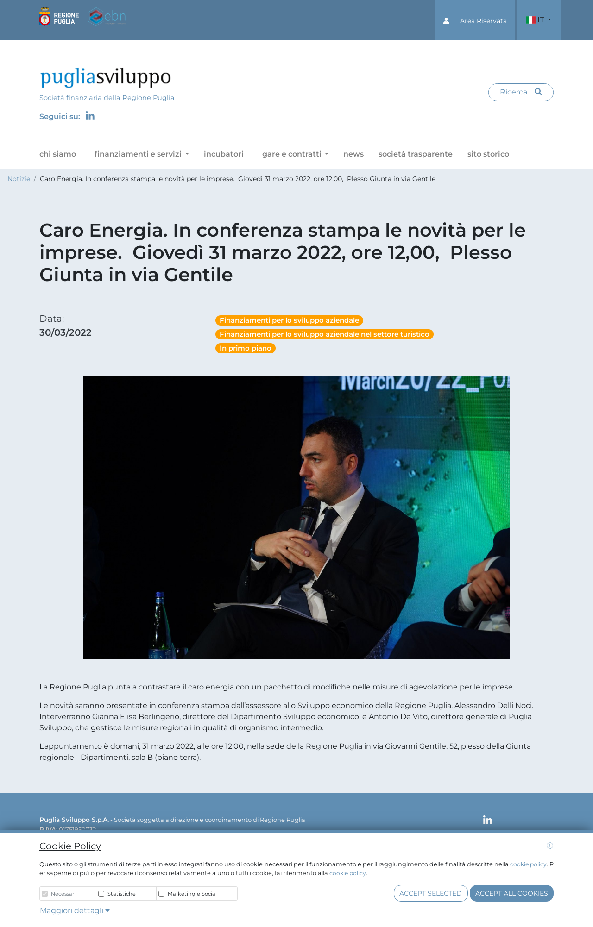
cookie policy (528, 864)
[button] (475, 20)
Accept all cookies (511, 893)
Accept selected (430, 893)
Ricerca (521, 92)
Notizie (18, 179)
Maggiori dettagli (75, 910)
